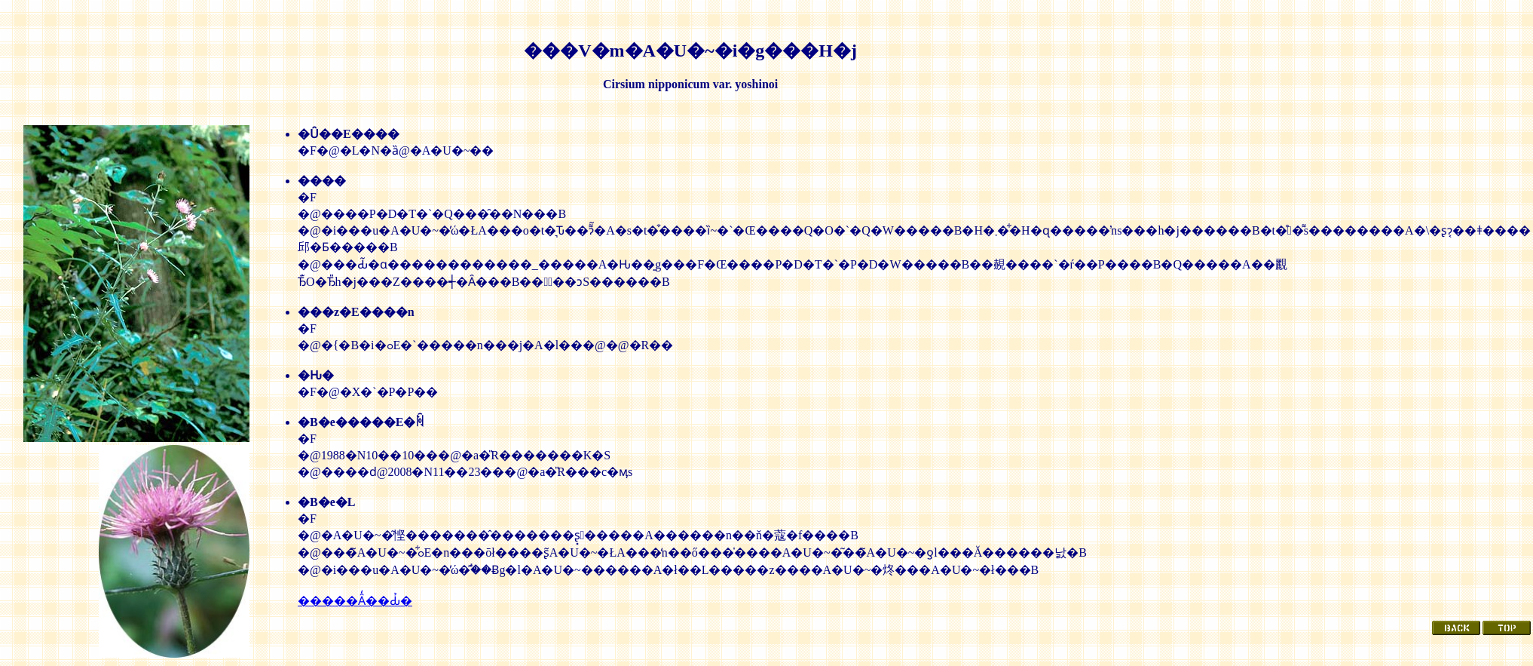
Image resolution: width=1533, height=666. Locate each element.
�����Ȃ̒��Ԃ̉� (355, 600)
